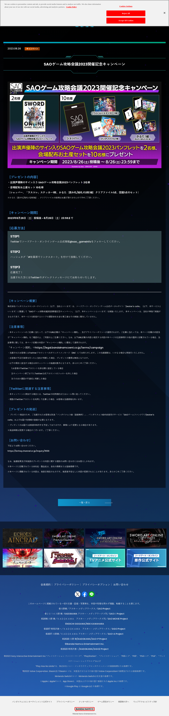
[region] (84, 13)
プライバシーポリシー (66, 584)
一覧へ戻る (84, 502)
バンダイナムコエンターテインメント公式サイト (32, 702)
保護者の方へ (123, 702)
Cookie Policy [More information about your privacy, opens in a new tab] (71, 7)
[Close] (164, 13)
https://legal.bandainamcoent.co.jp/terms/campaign (69, 347)
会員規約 (46, 584)
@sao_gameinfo (80, 241)
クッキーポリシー (86, 702)
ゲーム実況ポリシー (106, 702)
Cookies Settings (125, 6)
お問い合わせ (120, 584)
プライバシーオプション (96, 584)
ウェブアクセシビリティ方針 (145, 702)
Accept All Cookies (125, 20)
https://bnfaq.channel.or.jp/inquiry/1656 (28, 451)
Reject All (126, 13)
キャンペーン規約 (70, 332)
